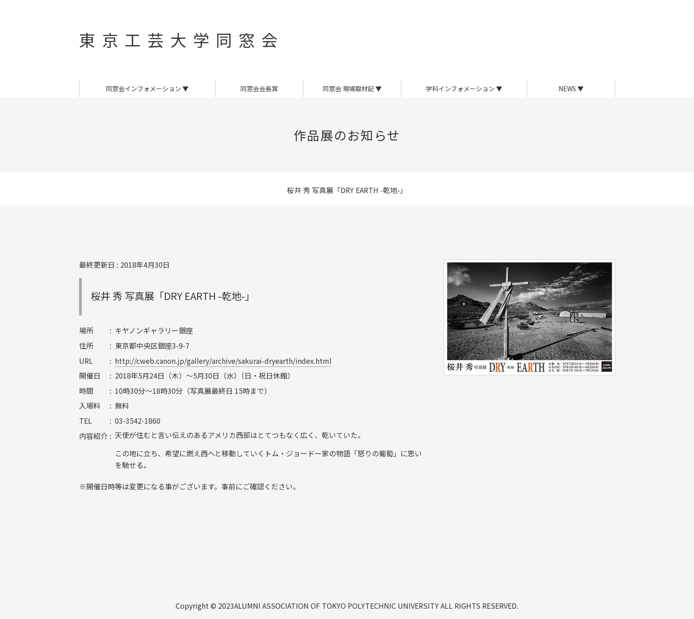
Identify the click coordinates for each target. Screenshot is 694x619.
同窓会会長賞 (259, 88)
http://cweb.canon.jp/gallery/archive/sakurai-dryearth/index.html (223, 360)
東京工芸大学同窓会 (181, 39)
